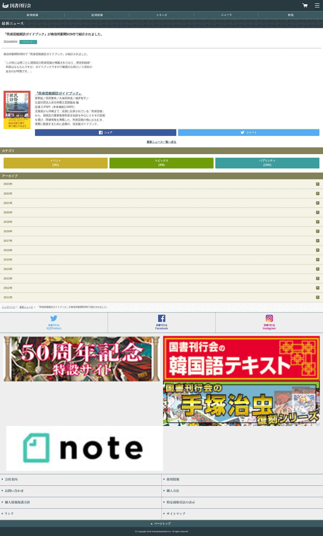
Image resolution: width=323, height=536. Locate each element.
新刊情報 (32, 15)
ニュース (226, 15)
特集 (291, 15)
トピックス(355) (161, 162)
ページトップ (162, 523)
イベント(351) (55, 162)
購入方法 (242, 491)
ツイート (251, 132)
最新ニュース (26, 307)
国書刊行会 (16, 5)
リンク (81, 514)
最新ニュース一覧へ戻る (161, 142)
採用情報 (242, 479)
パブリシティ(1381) (267, 162)
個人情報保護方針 (81, 502)
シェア (108, 132)
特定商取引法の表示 (242, 502)
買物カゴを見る (305, 5)
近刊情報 (97, 15)
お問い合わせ (81, 491)
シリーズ (162, 15)
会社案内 (81, 479)
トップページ (8, 307)
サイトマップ (242, 514)
